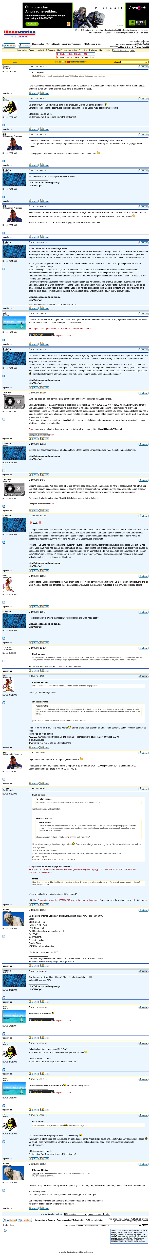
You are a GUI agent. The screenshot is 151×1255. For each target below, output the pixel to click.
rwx (60, 666)
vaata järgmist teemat (141, 45)
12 (140, 47)
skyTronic (7, 647)
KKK (82, 30)
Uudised (40, 50)
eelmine (121, 47)
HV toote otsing (105, 50)
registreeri (144, 30)
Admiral (6, 909)
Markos (6, 66)
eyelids (6, 788)
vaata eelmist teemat (123, 45)
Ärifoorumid (50, 50)
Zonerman (7, 392)
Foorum (32, 50)
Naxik (5, 575)
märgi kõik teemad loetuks (139, 41)
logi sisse (144, 33)
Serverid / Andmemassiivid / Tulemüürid (63, 44)
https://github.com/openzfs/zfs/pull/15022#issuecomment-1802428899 (60, 328)
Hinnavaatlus (38, 44)
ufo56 (5, 313)
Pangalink (83, 50)
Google (32, 429)
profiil (89, 33)
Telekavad (93, 50)
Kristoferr (7, 170)
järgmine (145, 47)
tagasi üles (7, 93)
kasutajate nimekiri (113, 30)
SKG (5, 134)
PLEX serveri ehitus (92, 44)
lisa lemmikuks (8, 1225)
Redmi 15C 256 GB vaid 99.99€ (73, 54)
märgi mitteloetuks (142, 43)
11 (137, 47)
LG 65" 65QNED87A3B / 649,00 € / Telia (77, 57)
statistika (99, 30)
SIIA (52, 435)
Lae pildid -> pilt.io (62, 336)
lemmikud (98, 33)
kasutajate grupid (130, 30)
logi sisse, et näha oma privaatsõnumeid (121, 33)
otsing (88, 30)
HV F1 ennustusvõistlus (67, 50)
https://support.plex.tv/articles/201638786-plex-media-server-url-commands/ (67, 900)
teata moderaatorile (77, 62)
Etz (4, 98)
